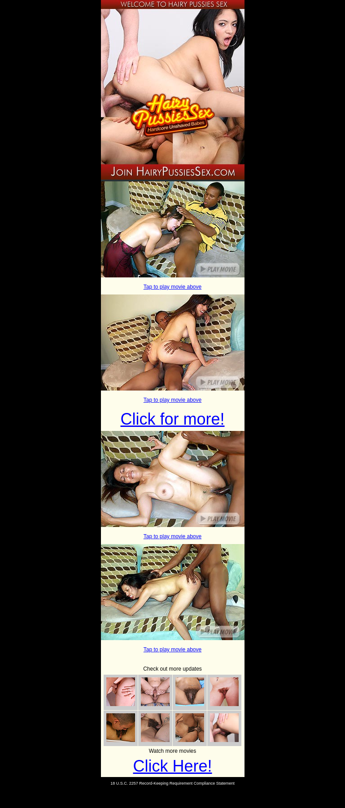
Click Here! (172, 766)
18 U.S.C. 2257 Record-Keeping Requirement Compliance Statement (172, 783)
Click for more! (172, 419)
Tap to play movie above (172, 287)
